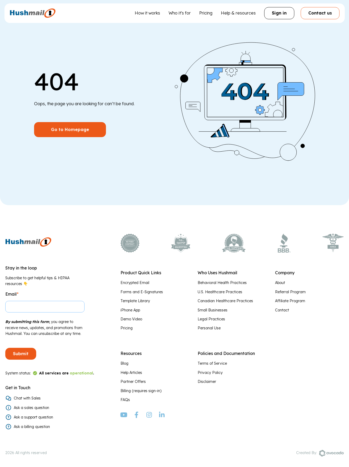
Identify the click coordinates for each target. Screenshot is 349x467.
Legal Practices (211, 319)
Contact (282, 310)
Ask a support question (33, 417)
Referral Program (290, 292)
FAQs (125, 399)
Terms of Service (212, 363)
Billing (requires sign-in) (140, 390)
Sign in (279, 13)
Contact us (320, 13)
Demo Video (131, 319)
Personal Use (209, 328)
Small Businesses (212, 310)
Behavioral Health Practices (222, 282)
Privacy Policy (210, 372)
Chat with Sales (27, 398)
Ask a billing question (32, 426)
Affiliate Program (290, 301)
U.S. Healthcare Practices (220, 292)
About (280, 282)
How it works (147, 13)
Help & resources (238, 13)
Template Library (135, 301)
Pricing (205, 13)
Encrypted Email (134, 282)
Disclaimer (207, 381)
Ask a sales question (31, 407)
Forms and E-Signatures (141, 292)
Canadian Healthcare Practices (225, 301)
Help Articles (131, 372)
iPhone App (130, 310)
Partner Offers (133, 381)
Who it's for (180, 13)
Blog (124, 363)
